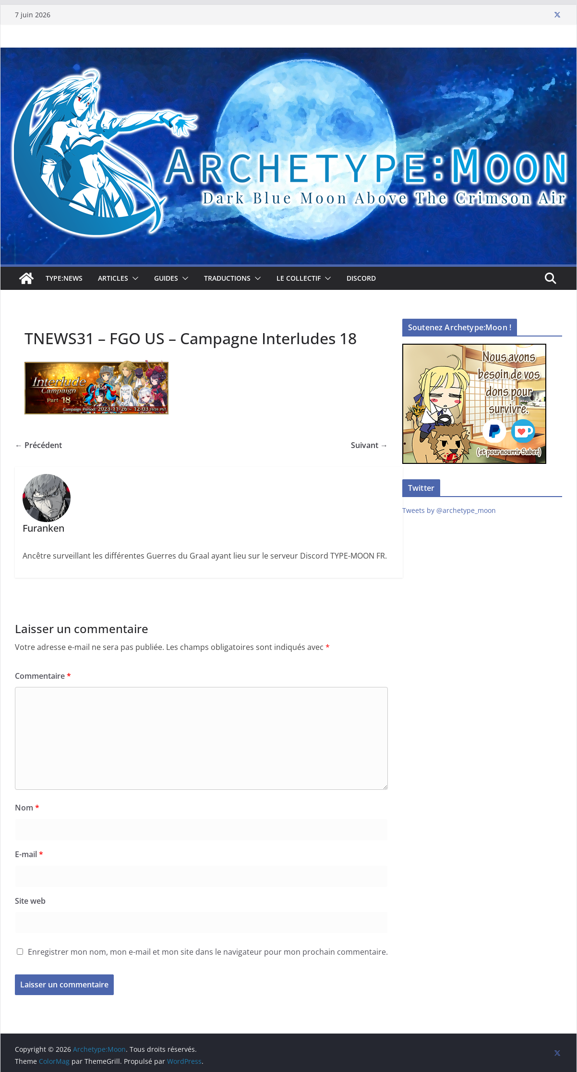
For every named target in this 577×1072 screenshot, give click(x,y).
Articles (113, 278)
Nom (27, 807)
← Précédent (38, 445)
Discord (361, 278)
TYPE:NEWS (64, 278)
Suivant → (369, 445)
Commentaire (43, 676)
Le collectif (298, 278)
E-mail (29, 854)
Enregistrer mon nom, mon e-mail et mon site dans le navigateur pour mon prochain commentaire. (208, 952)
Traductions (227, 278)
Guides (166, 278)
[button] (133, 278)
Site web (30, 901)
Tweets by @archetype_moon (449, 510)
